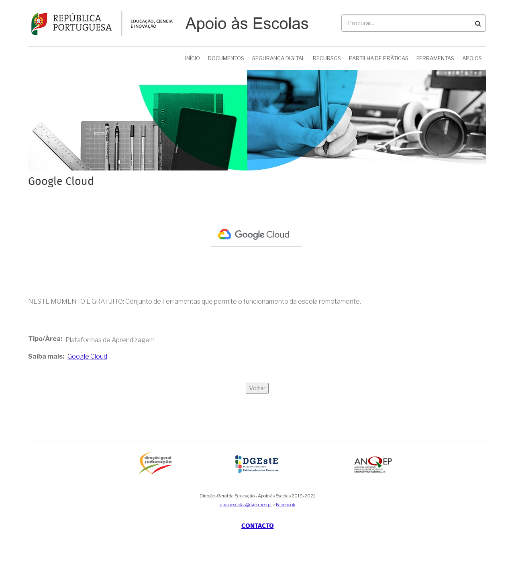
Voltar (257, 388)
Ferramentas (435, 58)
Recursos (327, 58)
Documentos (226, 58)
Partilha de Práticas (378, 58)
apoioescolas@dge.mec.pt (246, 504)
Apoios (472, 58)
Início (192, 58)
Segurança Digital (278, 58)
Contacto (257, 525)
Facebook (285, 504)
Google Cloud (87, 356)
